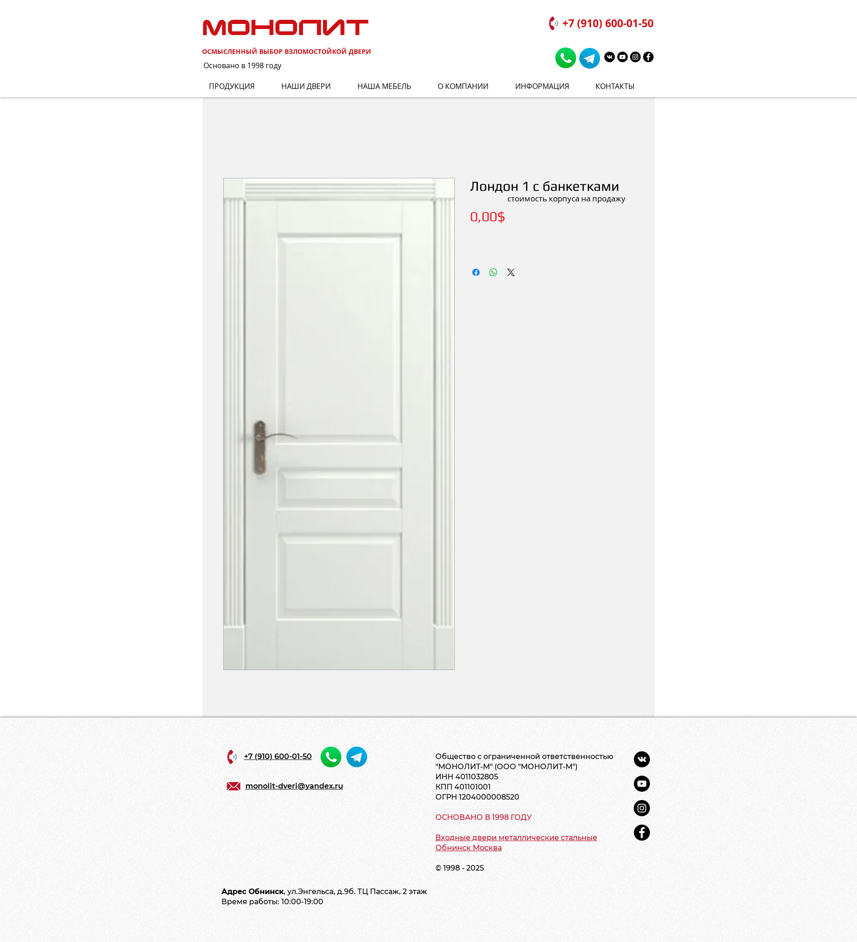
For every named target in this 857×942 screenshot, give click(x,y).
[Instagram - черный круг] (635, 57)
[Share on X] (511, 272)
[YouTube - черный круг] (622, 57)
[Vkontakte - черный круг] (609, 57)
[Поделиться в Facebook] (476, 272)
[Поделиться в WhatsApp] (493, 272)
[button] (548, 86)
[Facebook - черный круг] (648, 57)
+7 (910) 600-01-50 (608, 23)
